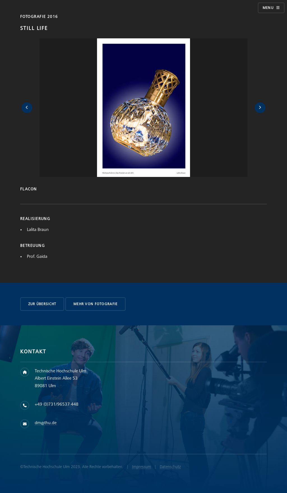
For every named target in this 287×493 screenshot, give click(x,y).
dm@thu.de (46, 423)
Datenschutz (170, 467)
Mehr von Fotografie (95, 304)
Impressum (141, 467)
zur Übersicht (42, 304)
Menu (268, 8)
